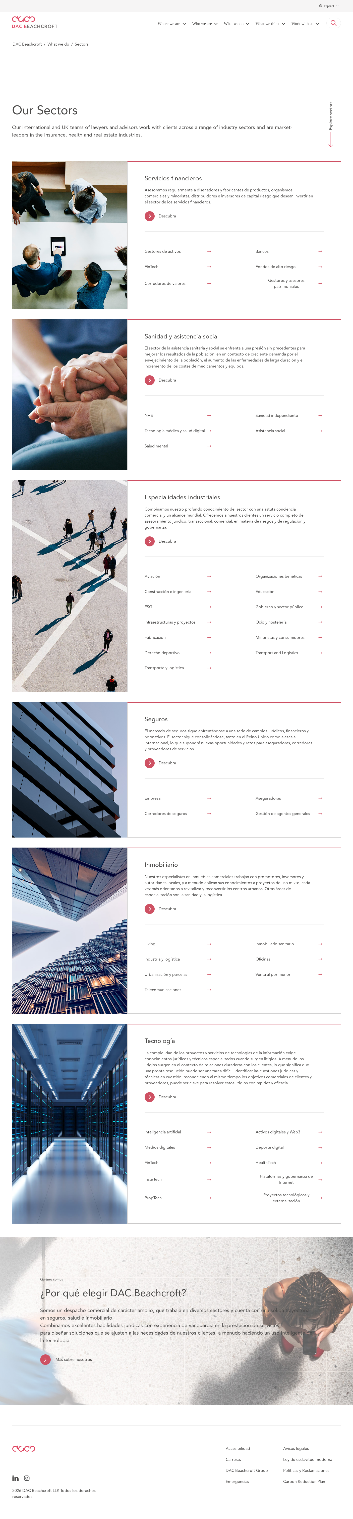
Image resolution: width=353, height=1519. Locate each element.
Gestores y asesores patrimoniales (286, 284)
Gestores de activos (163, 252)
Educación (265, 592)
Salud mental (156, 446)
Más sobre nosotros (73, 1360)
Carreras (233, 1460)
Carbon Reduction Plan (304, 1482)
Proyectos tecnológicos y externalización (286, 1198)
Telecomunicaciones (163, 990)
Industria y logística (162, 959)
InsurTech (153, 1180)
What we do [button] (234, 24)
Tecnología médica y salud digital (175, 431)
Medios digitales (160, 1147)
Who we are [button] (202, 24)
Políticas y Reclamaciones (306, 1471)
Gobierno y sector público (280, 607)
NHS (149, 416)
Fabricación (155, 638)
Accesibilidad (238, 1449)
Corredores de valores (165, 284)
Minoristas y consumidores (280, 638)
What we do (58, 44)
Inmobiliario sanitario (275, 944)
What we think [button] (267, 24)
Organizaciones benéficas (279, 576)
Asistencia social (270, 431)
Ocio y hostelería (271, 622)
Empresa (152, 798)
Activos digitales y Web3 (278, 1132)
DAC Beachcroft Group (247, 1471)
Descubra (167, 216)
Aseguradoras (268, 798)
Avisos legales (296, 1449)
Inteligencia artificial (163, 1132)
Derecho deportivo (162, 653)
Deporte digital (270, 1147)
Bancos (262, 252)
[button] (333, 23)
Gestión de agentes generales (283, 814)
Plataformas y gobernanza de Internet (286, 1180)
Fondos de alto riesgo (276, 267)
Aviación (152, 576)
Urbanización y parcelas (166, 975)
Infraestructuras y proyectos (170, 622)
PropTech (153, 1198)
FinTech (151, 267)
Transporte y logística (164, 668)
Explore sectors (331, 115)
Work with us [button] (302, 24)
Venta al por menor (273, 975)
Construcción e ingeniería (168, 592)
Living (150, 944)
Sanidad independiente (277, 416)
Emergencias (237, 1482)
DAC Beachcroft (27, 44)
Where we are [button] (169, 24)
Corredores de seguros (166, 814)
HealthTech (266, 1163)
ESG (148, 607)
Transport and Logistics (277, 653)
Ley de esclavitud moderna (307, 1460)
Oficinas (263, 959)
